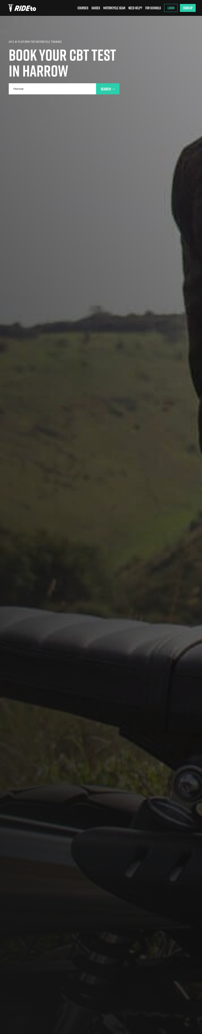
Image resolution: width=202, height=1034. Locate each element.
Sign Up (187, 8)
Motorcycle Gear (114, 8)
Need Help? (135, 8)
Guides (95, 8)
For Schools (153, 8)
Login (170, 8)
